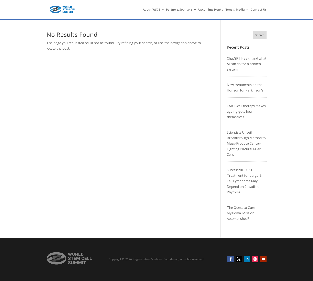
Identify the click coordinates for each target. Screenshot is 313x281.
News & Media (235, 9)
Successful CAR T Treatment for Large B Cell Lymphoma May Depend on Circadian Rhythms (244, 181)
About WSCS (151, 9)
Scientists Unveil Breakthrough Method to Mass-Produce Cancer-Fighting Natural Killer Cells (246, 143)
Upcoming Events (210, 9)
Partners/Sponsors (179, 9)
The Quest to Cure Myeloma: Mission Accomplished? (241, 213)
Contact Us (259, 9)
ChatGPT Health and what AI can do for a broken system (246, 64)
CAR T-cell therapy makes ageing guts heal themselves (246, 111)
